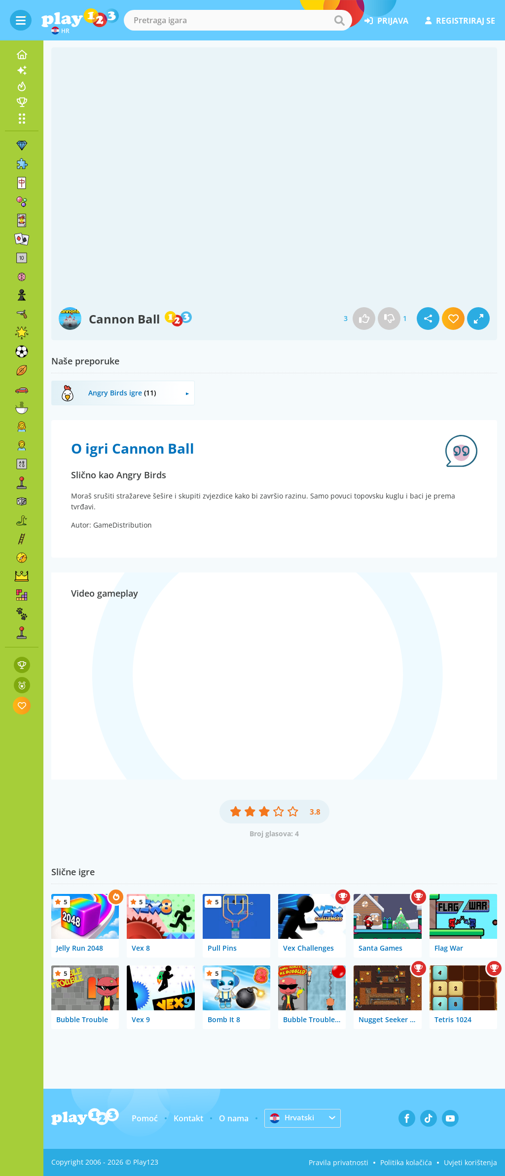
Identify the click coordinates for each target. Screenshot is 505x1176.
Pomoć (145, 1118)
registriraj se (460, 20)
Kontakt (188, 1118)
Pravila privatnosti (338, 1162)
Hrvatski (293, 1117)
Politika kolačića (406, 1162)
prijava (386, 20)
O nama (234, 1118)
